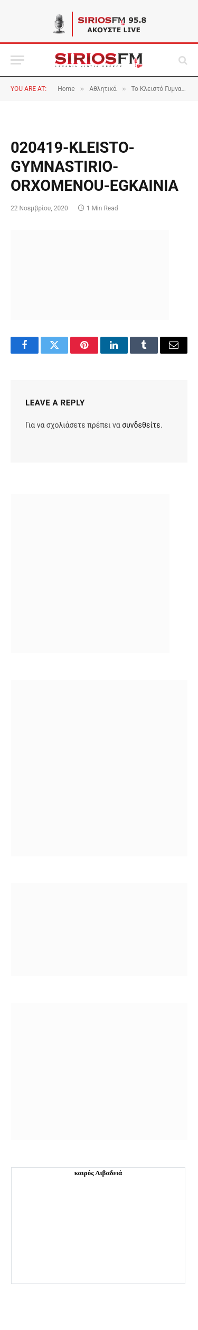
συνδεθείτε (141, 425)
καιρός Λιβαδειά (98, 1173)
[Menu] (17, 60)
